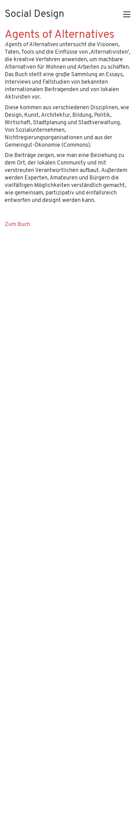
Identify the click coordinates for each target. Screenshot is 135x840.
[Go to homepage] (34, 14)
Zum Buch (17, 225)
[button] (126, 14)
